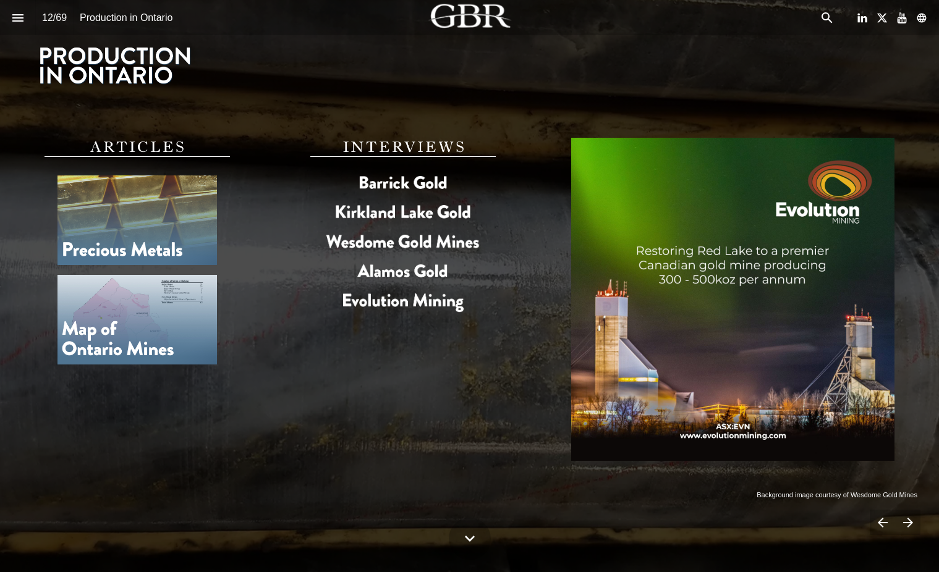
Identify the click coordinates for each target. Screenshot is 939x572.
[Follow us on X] (882, 18)
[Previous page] (882, 522)
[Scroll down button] (470, 539)
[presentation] (469, 53)
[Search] (826, 17)
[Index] (17, 17)
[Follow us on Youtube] (902, 18)
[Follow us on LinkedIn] (862, 18)
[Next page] (907, 522)
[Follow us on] (921, 18)
